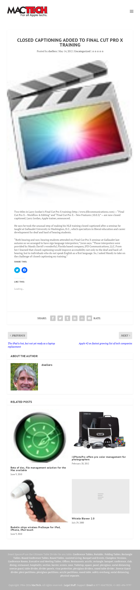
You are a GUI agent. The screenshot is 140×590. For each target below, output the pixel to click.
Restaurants (77, 561)
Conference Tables (83, 554)
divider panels (46, 568)
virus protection (63, 568)
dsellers (52, 51)
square (88, 565)
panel (96, 565)
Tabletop (79, 565)
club (129, 561)
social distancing (121, 565)
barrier (55, 565)
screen (63, 565)
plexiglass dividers (83, 568)
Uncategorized (82, 51)
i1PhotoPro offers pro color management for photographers (99, 458)
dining (13, 565)
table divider (31, 568)
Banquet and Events (93, 558)
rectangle (98, 561)
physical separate (69, 575)
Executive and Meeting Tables (45, 561)
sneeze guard (16, 568)
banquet (108, 561)
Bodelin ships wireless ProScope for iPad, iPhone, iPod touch (36, 528)
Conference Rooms (18, 561)
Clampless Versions (115, 558)
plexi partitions (27, 572)
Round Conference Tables (35, 558)
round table (85, 572)
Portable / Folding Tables (107, 554)
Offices (66, 561)
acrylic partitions (69, 572)
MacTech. (37, 585)
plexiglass (105, 565)
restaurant (23, 565)
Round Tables (57, 558)
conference (120, 561)
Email (90, 585)
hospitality (36, 565)
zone (70, 565)
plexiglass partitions (48, 572)
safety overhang (101, 572)
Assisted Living (73, 558)
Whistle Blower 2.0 (83, 518)
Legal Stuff (69, 585)
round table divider (104, 568)
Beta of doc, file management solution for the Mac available (38, 469)
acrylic (88, 561)
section (46, 565)
